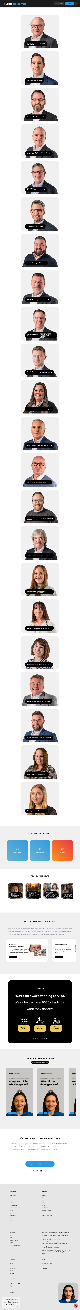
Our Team (12, 1273)
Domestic (44, 1195)
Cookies (7, 1306)
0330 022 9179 (40, 1171)
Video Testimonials (14, 1218)
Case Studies (13, 1215)
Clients (11, 1271)
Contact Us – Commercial (16, 1281)
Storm (11, 1210)
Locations (12, 1278)
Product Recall (13, 1205)
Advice (11, 1266)
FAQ (11, 1286)
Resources (12, 1268)
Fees (11, 1220)
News (11, 1276)
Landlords (12, 1232)
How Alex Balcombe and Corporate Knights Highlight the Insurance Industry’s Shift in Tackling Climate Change (56, 1252)
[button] (33, 1038)
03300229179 (33, 1146)
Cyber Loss (12, 1213)
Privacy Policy (45, 1266)
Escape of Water (14, 1240)
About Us (12, 1263)
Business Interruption (15, 1207)
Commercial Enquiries (15, 1223)
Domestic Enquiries (47, 1215)
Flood (11, 1202)
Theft (11, 1200)
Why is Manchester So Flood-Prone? (51, 1239)
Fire (10, 1197)
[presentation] (31, 1039)
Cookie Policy (45, 1268)
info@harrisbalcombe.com (21, 1149)
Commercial (13, 1195)
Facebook (12, 1296)
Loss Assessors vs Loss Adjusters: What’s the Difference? (55, 1232)
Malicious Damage (15, 1245)
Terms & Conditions (47, 1263)
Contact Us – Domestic (15, 1283)
